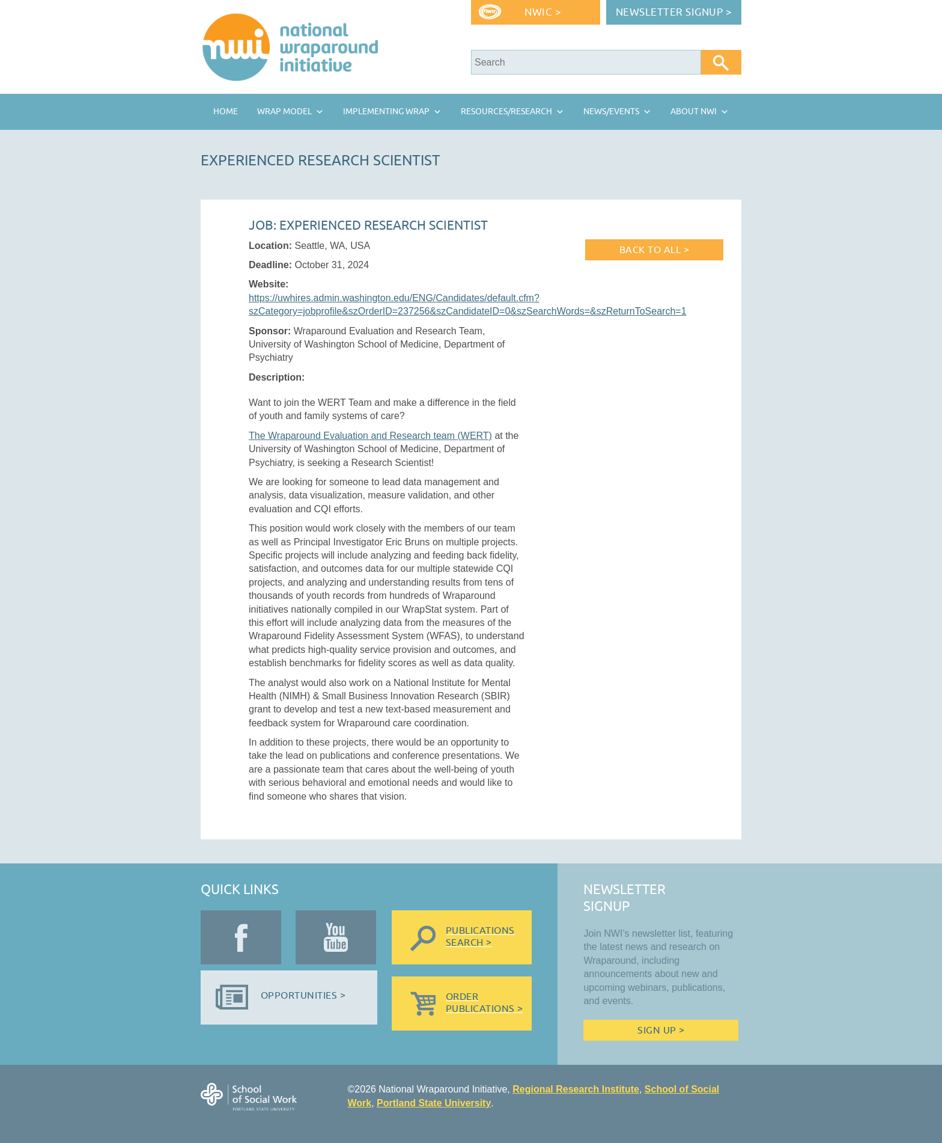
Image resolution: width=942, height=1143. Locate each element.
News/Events (611, 111)
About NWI (693, 111)
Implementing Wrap (386, 111)
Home (225, 111)
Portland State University (434, 1103)
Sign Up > (660, 1031)
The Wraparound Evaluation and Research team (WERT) (370, 436)
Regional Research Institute (575, 1089)
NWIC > (542, 12)
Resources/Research (506, 111)
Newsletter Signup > (674, 12)
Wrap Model (284, 111)
